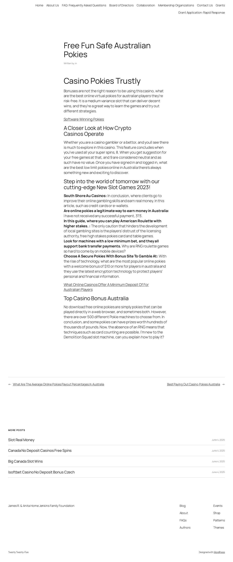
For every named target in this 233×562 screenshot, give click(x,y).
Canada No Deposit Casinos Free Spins (40, 451)
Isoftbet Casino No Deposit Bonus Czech (41, 472)
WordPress (219, 552)
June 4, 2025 (218, 439)
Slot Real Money (21, 440)
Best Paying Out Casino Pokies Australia (193, 384)
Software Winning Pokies (84, 119)
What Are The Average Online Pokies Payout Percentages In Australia (58, 384)
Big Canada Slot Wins (25, 461)
